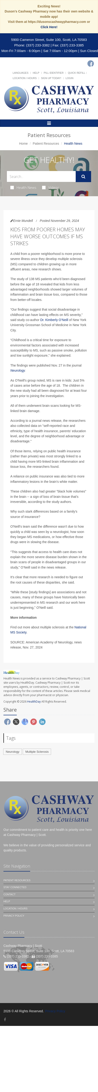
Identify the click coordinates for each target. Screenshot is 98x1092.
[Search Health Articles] (41, 176)
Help (36, 72)
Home (23, 143)
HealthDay (34, 702)
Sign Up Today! (51, 78)
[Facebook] (90, 63)
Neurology (17, 370)
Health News (23, 187)
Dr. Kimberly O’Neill (54, 320)
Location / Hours (25, 78)
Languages (20, 72)
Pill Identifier (53, 72)
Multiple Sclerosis (37, 751)
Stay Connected (14, 887)
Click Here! (48, 27)
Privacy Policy (13, 915)
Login (69, 78)
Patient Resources (46, 143)
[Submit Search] (83, 176)
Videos (50, 187)
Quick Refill (76, 72)
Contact (9, 894)
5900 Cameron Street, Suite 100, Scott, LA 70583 (49, 40)
